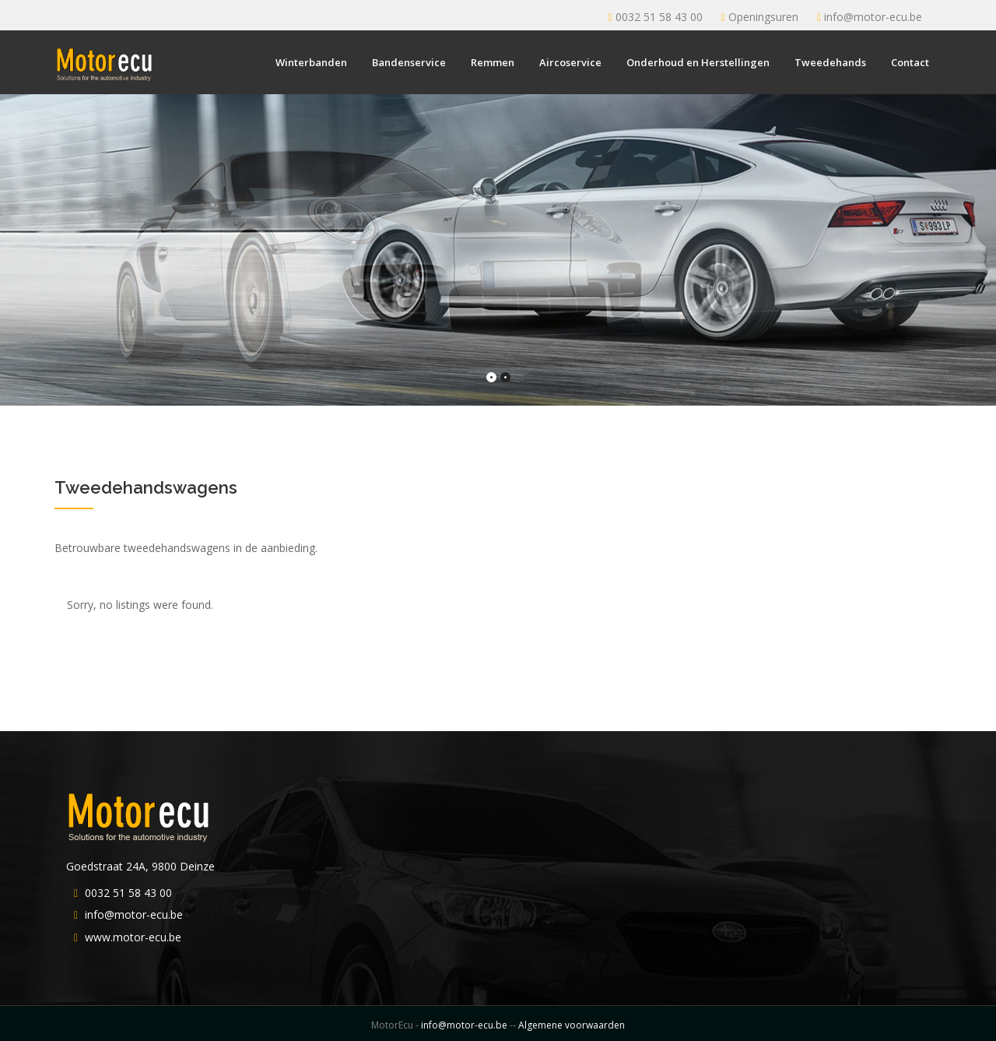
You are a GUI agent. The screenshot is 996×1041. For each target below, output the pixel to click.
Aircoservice (570, 62)
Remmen (492, 62)
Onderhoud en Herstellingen (698, 62)
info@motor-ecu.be (873, 16)
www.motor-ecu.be (133, 937)
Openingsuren (763, 16)
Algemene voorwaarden (571, 1025)
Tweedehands (830, 62)
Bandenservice (409, 62)
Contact (910, 62)
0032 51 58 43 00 (659, 16)
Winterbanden (311, 62)
